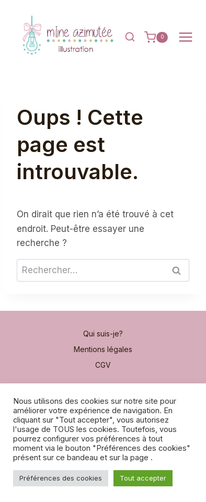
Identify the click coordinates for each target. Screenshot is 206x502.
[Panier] (156, 37)
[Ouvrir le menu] (185, 37)
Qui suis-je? (103, 333)
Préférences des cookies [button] (60, 478)
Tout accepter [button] (143, 478)
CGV (103, 364)
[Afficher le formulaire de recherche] (129, 37)
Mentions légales (103, 349)
